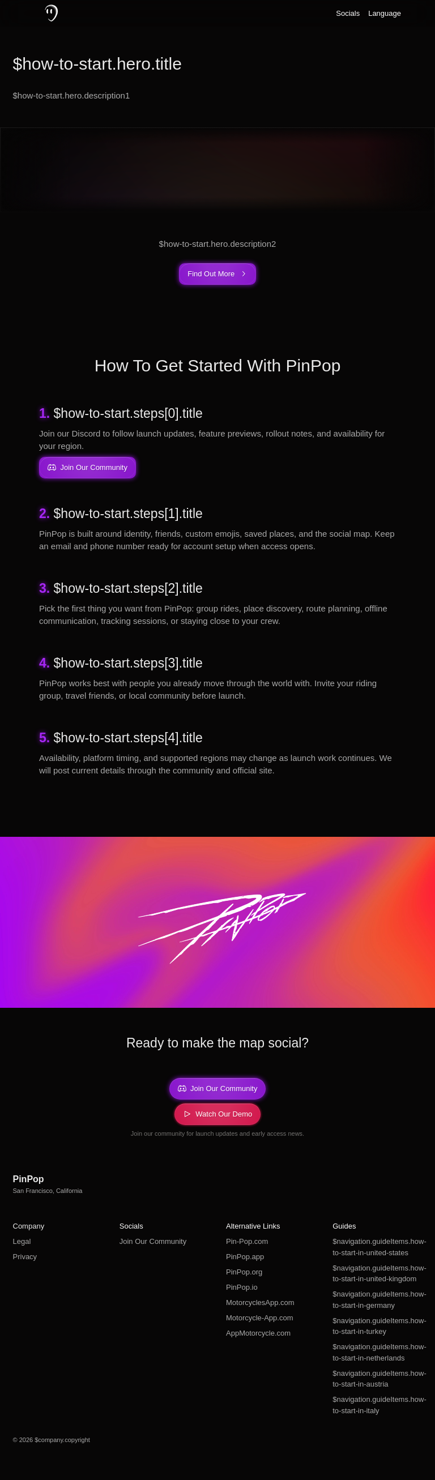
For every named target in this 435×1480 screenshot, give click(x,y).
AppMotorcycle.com (258, 1333)
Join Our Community (153, 1241)
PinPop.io (242, 1287)
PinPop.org (244, 1272)
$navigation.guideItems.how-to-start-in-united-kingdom (377, 1274)
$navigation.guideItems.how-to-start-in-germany (377, 1300)
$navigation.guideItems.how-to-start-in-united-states (377, 1247)
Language (384, 13)
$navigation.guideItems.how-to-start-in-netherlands (377, 1352)
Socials (348, 13)
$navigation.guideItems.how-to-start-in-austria (377, 1379)
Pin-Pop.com (247, 1241)
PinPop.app (245, 1256)
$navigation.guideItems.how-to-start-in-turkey (377, 1326)
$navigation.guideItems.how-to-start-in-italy (377, 1405)
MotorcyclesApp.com (260, 1302)
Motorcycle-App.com (259, 1318)
